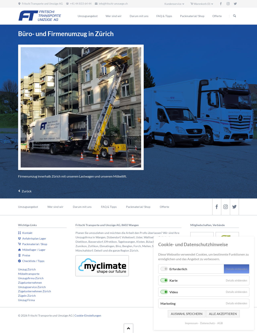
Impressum (191, 323)
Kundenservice (173, 3)
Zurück (27, 191)
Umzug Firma (26, 300)
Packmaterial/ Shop (138, 206)
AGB (220, 323)
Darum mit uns (82, 206)
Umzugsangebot (28, 206)
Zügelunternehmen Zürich (34, 291)
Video (173, 292)
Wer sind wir (55, 206)
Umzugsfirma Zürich (31, 278)
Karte (173, 280)
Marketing (167, 303)
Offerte (164, 206)
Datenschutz (207, 323)
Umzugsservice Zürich (32, 287)
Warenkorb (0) (202, 3)
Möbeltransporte (28, 273)
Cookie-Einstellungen (87, 315)
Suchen (234, 16)
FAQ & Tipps (109, 206)
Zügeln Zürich (27, 295)
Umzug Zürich (27, 269)
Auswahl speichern (186, 314)
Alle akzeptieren (223, 314)
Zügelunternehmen (30, 282)
